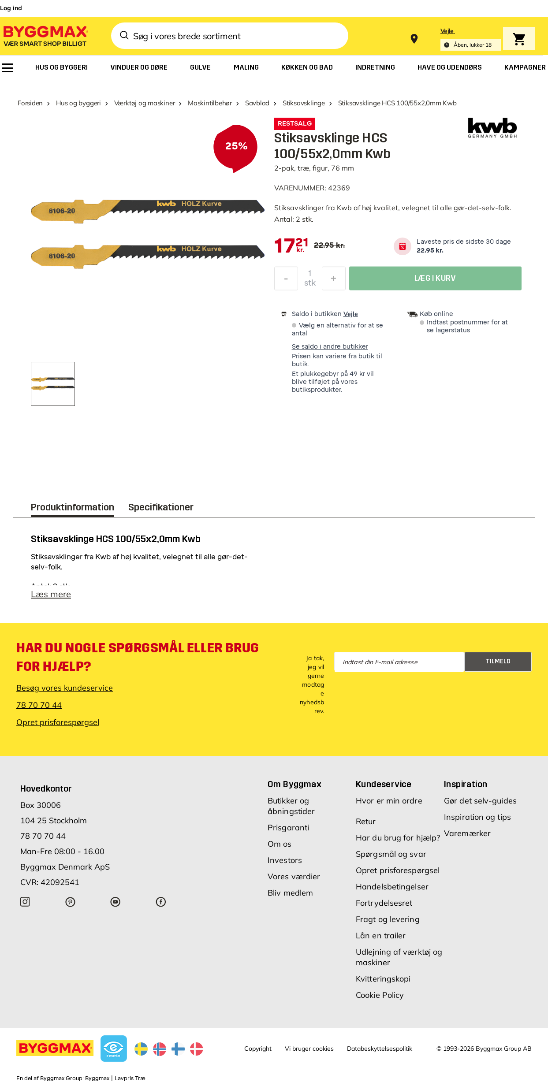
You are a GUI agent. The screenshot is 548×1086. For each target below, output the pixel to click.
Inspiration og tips (477, 817)
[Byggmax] (45, 35)
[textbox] (291, 246)
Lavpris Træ (130, 1078)
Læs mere (51, 593)
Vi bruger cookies (309, 1049)
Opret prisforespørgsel (57, 722)
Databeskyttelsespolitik (379, 1049)
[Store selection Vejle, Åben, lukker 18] (470, 39)
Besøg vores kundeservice (64, 688)
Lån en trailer (381, 935)
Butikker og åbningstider (291, 806)
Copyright (258, 1049)
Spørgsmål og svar (391, 854)
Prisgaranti (288, 827)
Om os (280, 844)
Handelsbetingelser (392, 886)
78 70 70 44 (39, 705)
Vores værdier (294, 876)
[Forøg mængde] (334, 281)
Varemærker (467, 833)
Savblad (257, 103)
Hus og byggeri (78, 103)
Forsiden (30, 103)
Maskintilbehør (210, 103)
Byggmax (97, 1078)
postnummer (469, 322)
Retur (366, 821)
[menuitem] (7, 67)
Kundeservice (384, 784)
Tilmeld (498, 661)
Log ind (11, 8)
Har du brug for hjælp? (398, 838)
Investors (285, 860)
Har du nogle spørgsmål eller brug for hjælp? (137, 657)
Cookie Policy (380, 995)
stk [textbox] (310, 285)
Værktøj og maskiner (144, 103)
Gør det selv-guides (480, 801)
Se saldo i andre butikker (330, 346)
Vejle (350, 314)
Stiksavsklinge (304, 103)
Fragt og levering (388, 919)
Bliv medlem (290, 893)
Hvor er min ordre (389, 801)
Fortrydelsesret (384, 903)
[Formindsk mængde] (286, 281)
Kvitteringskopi (383, 979)
